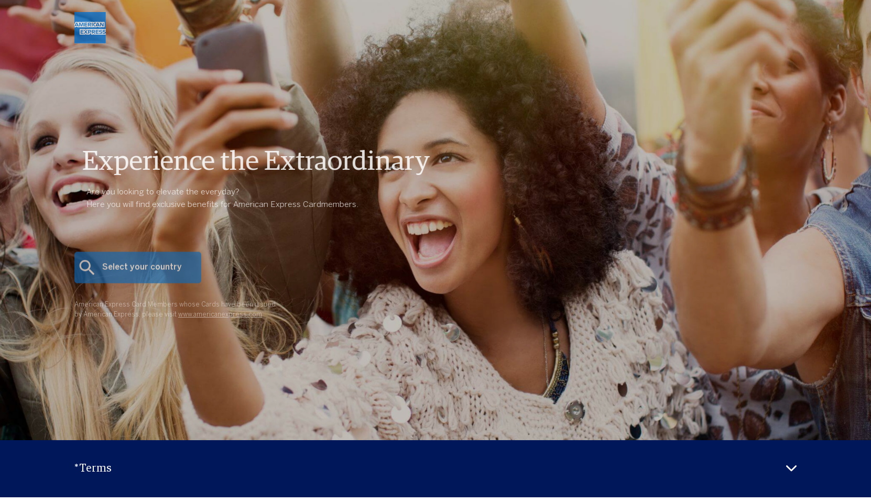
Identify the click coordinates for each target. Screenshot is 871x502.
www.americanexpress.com (220, 323)
